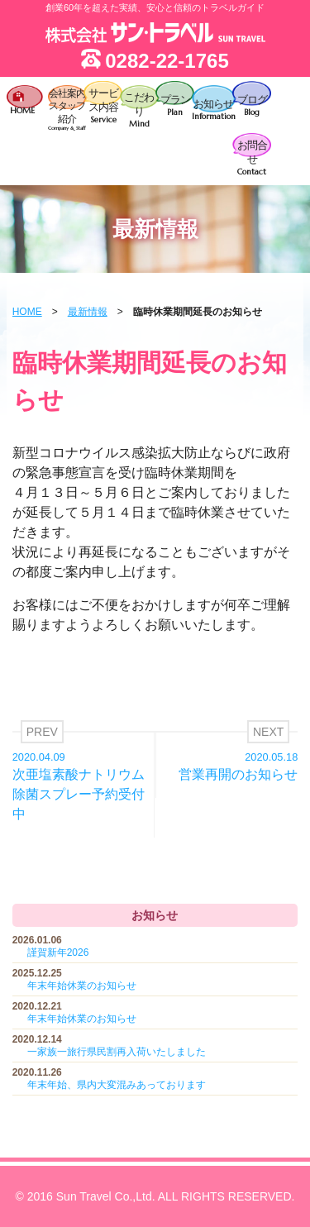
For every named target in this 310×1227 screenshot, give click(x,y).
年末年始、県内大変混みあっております (116, 1085)
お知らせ (214, 110)
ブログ (251, 105)
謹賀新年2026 (58, 952)
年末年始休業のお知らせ (81, 985)
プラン (174, 105)
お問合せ (251, 158)
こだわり (139, 110)
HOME (27, 311)
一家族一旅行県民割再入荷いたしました (116, 1052)
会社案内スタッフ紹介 (67, 110)
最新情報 (87, 311)
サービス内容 (102, 106)
